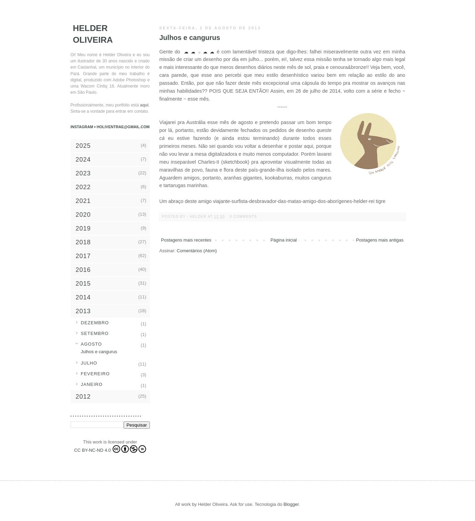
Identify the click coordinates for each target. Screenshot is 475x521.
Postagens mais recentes (186, 240)
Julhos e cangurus (189, 37)
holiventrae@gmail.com (123, 127)
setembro (95, 333)
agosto (91, 344)
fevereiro (95, 373)
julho (89, 363)
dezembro (95, 322)
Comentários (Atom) (197, 250)
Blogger (291, 504)
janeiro (92, 384)
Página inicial (283, 240)
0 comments (243, 216)
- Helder (197, 216)
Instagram (82, 127)
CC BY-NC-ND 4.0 (110, 449)
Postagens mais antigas (379, 240)
